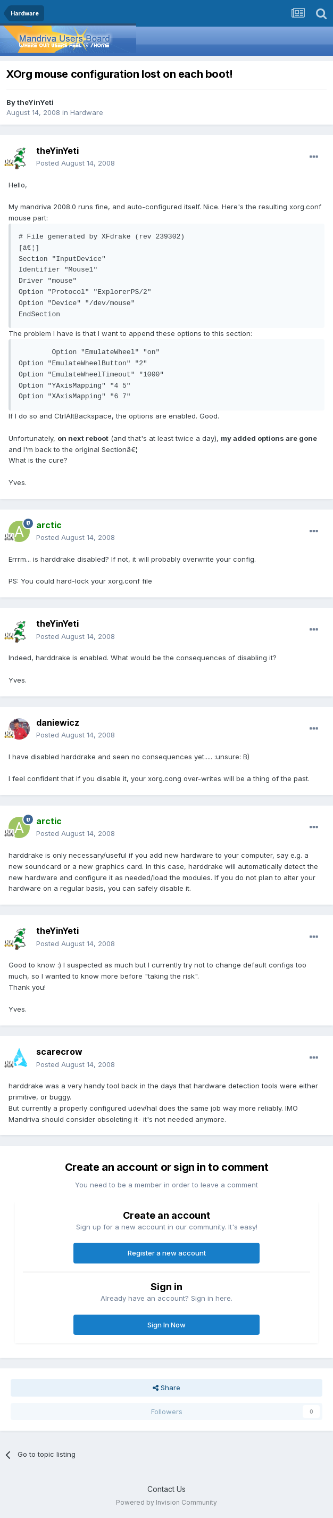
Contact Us (166, 1489)
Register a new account (167, 1253)
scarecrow (59, 1051)
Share (166, 1388)
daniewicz (57, 722)
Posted (75, 163)
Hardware (86, 112)
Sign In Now (166, 1324)
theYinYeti (35, 102)
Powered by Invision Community (166, 1502)
